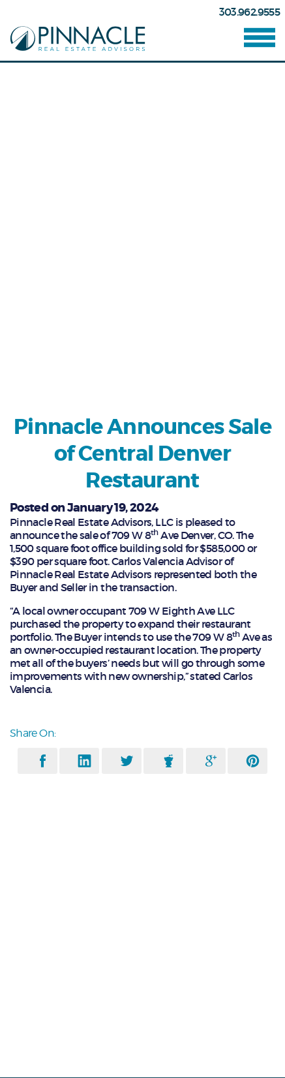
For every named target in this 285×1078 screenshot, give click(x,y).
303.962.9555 (249, 11)
